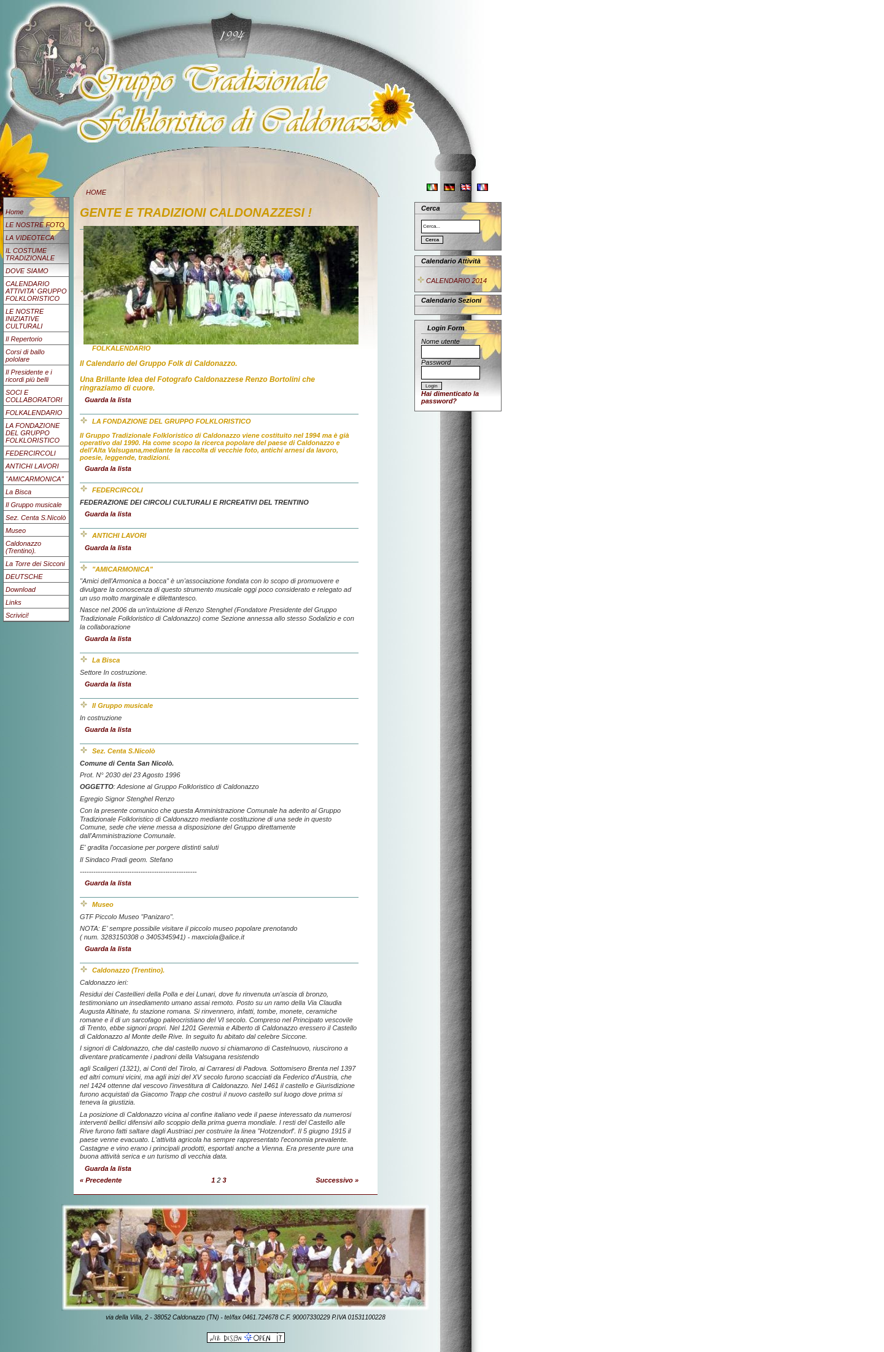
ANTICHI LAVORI (32, 466)
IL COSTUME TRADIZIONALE (30, 254)
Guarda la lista (108, 399)
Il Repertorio (24, 339)
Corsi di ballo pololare (25, 355)
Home (14, 212)
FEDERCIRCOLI (31, 453)
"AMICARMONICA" (35, 479)
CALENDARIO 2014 (452, 280)
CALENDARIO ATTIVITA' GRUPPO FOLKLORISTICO (36, 291)
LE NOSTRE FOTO (35, 224)
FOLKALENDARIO (34, 412)
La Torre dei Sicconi (35, 563)
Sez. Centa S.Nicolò (36, 517)
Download (21, 589)
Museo (16, 530)
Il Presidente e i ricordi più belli (29, 375)
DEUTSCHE (24, 576)
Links (13, 602)
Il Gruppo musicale (34, 504)
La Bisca (18, 491)
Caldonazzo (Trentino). (23, 547)
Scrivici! (17, 615)
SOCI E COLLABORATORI (34, 396)
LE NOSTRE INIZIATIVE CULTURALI (25, 319)
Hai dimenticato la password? (450, 397)
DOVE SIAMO (27, 270)
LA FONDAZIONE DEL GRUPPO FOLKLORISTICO (33, 433)
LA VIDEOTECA (30, 237)
